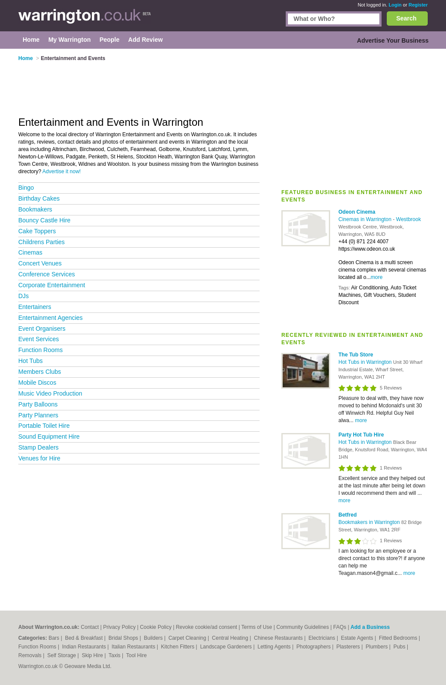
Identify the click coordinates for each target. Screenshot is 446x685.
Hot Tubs (30, 360)
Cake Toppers (37, 231)
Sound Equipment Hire (49, 436)
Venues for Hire (39, 458)
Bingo (26, 187)
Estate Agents (358, 638)
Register (418, 4)
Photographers (314, 647)
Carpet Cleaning (188, 638)
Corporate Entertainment (51, 285)
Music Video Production (50, 393)
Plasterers (348, 647)
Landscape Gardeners (226, 647)
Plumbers (377, 647)
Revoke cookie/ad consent (206, 627)
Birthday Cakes (39, 198)
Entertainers (34, 306)
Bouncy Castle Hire (44, 220)
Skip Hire (93, 655)
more (376, 277)
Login (395, 4)
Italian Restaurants (134, 647)
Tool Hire (136, 655)
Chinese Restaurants (279, 638)
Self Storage (62, 655)
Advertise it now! (61, 171)
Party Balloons (37, 404)
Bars (54, 638)
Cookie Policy (156, 627)
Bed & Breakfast (84, 638)
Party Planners (38, 415)
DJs (23, 295)
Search (406, 18)
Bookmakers (35, 209)
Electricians (322, 638)
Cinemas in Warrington (365, 219)
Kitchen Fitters (178, 647)
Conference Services (46, 274)
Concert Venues (40, 263)
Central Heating (231, 638)
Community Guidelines (303, 627)
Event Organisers (41, 328)
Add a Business (370, 627)
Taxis (115, 655)
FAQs (339, 627)
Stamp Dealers (38, 447)
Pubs (400, 647)
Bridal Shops (123, 638)
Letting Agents (274, 647)
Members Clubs (39, 371)
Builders (154, 638)
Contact (90, 627)
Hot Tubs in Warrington (365, 362)
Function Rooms (40, 349)
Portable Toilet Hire (44, 425)
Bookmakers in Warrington (369, 522)
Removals (30, 655)
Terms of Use (256, 627)
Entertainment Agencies (50, 317)
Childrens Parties (41, 241)
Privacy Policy (119, 627)
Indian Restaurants (85, 647)
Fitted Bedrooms (399, 638)
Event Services (38, 339)
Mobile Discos (37, 382)
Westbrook (408, 219)
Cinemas (30, 252)
